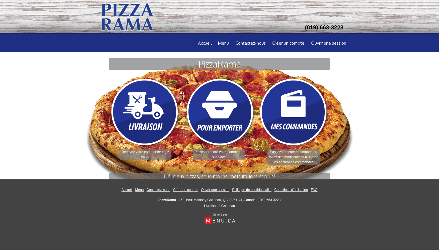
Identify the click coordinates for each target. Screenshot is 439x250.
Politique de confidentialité (251, 190)
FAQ (314, 190)
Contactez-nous (251, 43)
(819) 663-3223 (269, 200)
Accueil (205, 43)
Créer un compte (288, 43)
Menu (223, 43)
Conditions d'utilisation (291, 190)
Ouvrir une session (328, 43)
